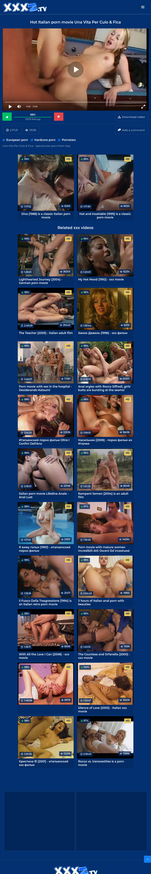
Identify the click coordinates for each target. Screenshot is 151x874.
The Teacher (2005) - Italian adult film (46, 333)
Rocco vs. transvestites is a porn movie (101, 763)
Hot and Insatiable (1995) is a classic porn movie (105, 215)
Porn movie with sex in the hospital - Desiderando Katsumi (45, 388)
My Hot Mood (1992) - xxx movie (101, 279)
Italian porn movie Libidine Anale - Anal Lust (44, 495)
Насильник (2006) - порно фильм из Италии (105, 441)
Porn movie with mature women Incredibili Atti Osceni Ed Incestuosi (104, 548)
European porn (17, 140)
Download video (133, 117)
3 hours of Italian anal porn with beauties (101, 602)
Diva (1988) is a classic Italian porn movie (45, 215)
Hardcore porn (45, 140)
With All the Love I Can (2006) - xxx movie (44, 656)
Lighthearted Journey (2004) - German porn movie (40, 281)
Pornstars (69, 140)
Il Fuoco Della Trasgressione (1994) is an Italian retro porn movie (45, 602)
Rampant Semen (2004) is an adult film (103, 495)
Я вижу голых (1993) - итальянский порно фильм (44, 548)
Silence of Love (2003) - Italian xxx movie (102, 709)
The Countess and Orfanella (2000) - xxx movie (104, 656)
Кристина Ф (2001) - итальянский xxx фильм (43, 763)
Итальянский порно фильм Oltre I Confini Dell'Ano (44, 441)
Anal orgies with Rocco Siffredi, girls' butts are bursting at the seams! (104, 388)
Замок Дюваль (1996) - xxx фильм (103, 333)
